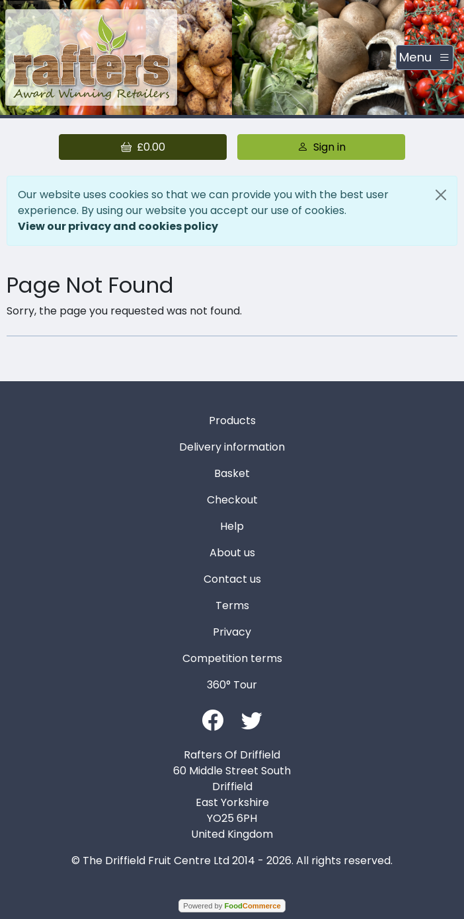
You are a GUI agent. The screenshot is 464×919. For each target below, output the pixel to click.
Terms (232, 605)
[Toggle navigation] (424, 57)
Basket (232, 473)
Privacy (232, 632)
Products (232, 420)
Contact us (232, 579)
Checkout (232, 499)
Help (232, 526)
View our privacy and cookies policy (118, 226)
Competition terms (232, 658)
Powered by (231, 906)
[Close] (441, 194)
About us (232, 552)
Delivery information (232, 447)
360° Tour (232, 684)
